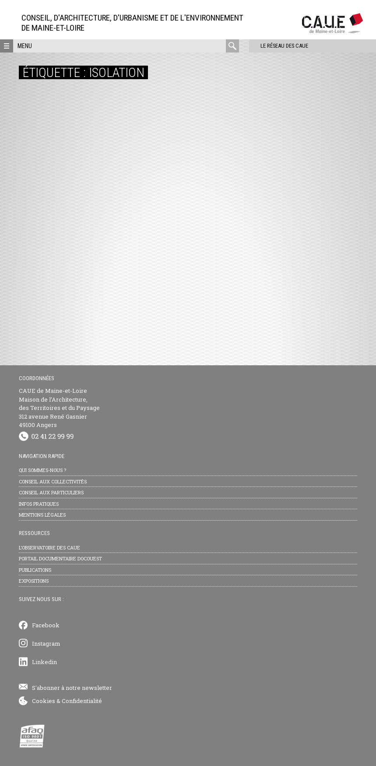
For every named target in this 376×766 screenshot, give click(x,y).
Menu (25, 45)
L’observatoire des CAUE (49, 547)
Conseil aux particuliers (51, 492)
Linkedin (44, 662)
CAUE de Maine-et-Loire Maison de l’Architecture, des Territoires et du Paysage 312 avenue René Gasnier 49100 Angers (59, 408)
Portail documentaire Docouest (60, 558)
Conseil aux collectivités (53, 481)
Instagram (46, 643)
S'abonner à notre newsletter (72, 688)
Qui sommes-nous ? (42, 470)
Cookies (43, 701)
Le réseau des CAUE (276, 45)
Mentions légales (42, 514)
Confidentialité (82, 701)
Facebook (46, 625)
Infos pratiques (39, 503)
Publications (35, 570)
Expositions (34, 580)
